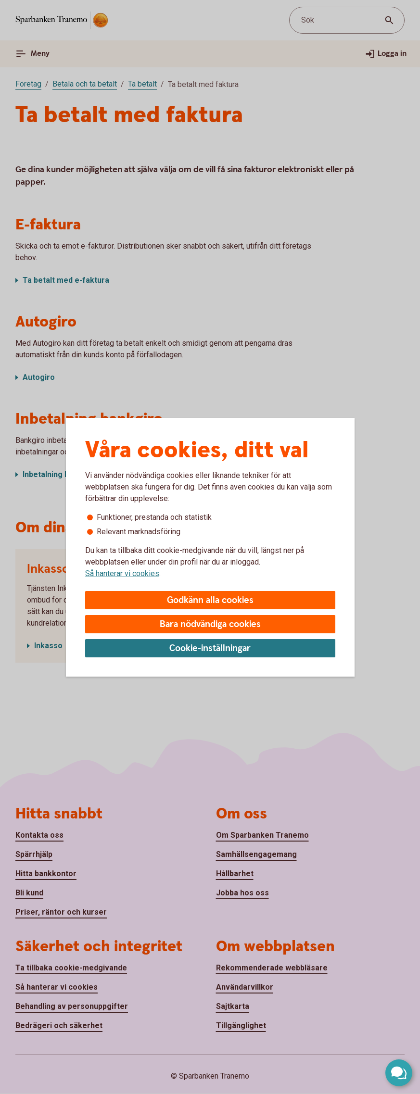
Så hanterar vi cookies (122, 573)
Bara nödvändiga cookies (210, 624)
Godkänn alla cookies (210, 600)
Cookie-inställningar (210, 648)
